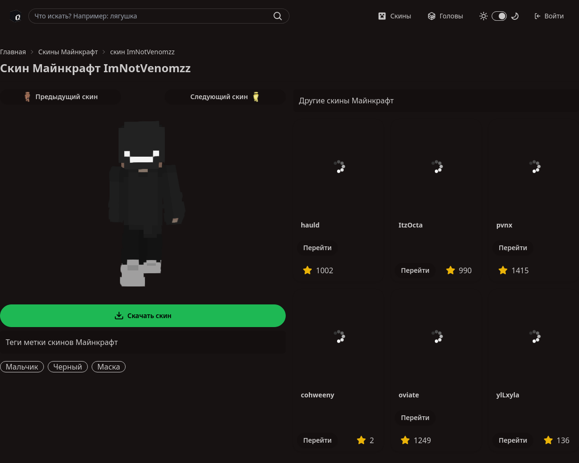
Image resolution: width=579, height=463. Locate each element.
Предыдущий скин (60, 96)
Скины (394, 15)
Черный (67, 367)
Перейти (317, 247)
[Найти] (277, 16)
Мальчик (22, 367)
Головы (445, 15)
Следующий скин (225, 96)
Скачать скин (143, 315)
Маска (108, 367)
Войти (549, 15)
